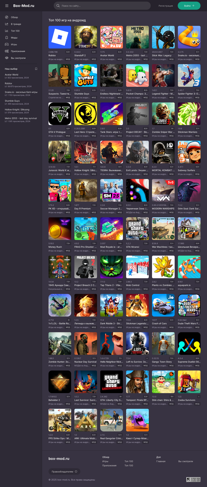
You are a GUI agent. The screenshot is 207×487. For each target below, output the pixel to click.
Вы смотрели (18, 58)
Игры (14, 44)
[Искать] (58, 6)
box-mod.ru (63, 479)
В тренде (16, 24)
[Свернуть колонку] (7, 5)
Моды (14, 37)
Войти (187, 5)
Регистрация (166, 5)
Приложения (18, 51)
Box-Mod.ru (23, 6)
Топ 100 (15, 30)
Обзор (14, 17)
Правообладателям (62, 471)
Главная (160, 461)
